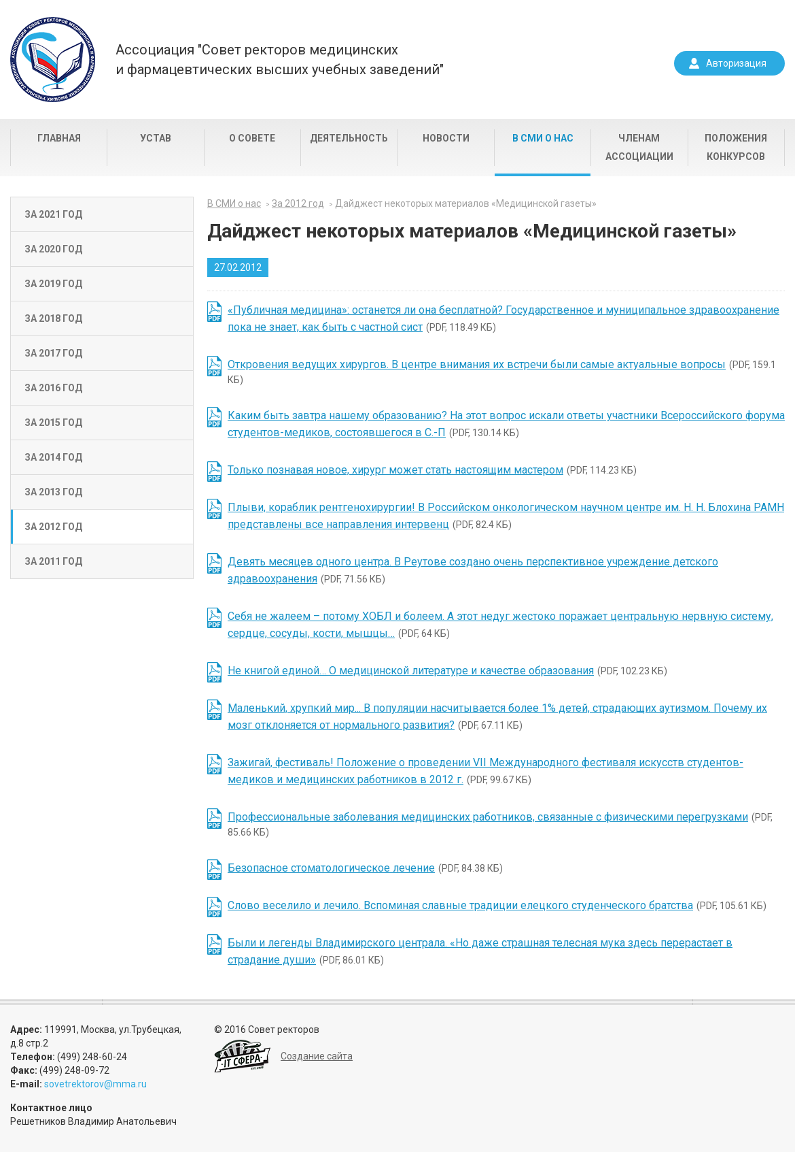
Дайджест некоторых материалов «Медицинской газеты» (466, 203)
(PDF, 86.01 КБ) (480, 951)
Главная (59, 138)
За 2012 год (53, 526)
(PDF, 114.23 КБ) (432, 469)
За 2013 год (53, 492)
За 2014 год (53, 457)
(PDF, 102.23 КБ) (447, 670)
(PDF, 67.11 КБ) (497, 716)
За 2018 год (53, 318)
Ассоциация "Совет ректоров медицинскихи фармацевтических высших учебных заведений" (280, 60)
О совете (252, 138)
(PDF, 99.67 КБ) (485, 771)
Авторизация (736, 63)
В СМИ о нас (542, 138)
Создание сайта (317, 1056)
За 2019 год (53, 283)
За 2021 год (53, 214)
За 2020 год (53, 249)
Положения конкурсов (736, 147)
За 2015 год (53, 422)
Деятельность (349, 138)
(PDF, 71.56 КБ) (473, 570)
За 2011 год (53, 561)
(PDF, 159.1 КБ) (502, 371)
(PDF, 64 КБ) (500, 625)
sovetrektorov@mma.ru (95, 1084)
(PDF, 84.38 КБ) (365, 867)
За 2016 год (53, 387)
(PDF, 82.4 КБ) (506, 516)
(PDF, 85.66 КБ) (500, 824)
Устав (155, 138)
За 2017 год (53, 353)
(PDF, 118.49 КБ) (503, 318)
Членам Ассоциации (639, 147)
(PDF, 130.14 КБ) (506, 424)
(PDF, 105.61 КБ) (497, 905)
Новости (446, 138)
